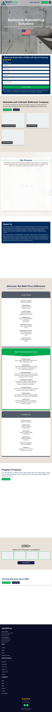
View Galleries (26, 562)
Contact (3, 647)
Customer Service (6, 655)
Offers (3, 650)
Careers (3, 690)
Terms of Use (33, 91)
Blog (3, 683)
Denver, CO (4, 669)
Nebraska (4, 661)
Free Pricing (44, 2)
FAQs (3, 652)
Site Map (29, 708)
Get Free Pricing (26, 87)
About (3, 680)
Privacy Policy (39, 91)
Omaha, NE (4, 664)
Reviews (3, 688)
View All (3, 674)
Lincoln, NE (4, 666)
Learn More (16, 109)
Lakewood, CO (5, 671)
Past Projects (5, 693)
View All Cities (16, 582)
